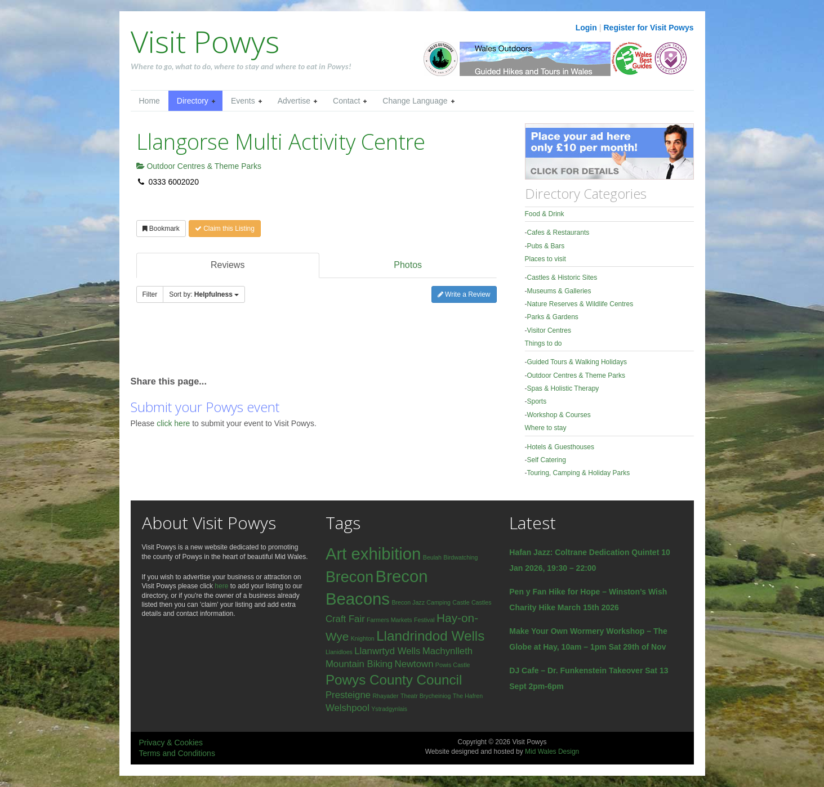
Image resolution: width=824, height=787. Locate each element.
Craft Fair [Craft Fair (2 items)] (345, 619)
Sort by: (204, 294)
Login (586, 27)
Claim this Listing (225, 228)
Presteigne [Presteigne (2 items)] (348, 695)
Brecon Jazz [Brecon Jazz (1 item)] (408, 602)
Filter (150, 294)
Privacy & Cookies (171, 742)
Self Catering (546, 460)
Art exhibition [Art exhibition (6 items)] (373, 553)
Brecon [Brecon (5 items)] (349, 577)
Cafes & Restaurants (558, 232)
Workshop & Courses (559, 415)
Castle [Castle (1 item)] (460, 602)
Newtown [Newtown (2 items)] (414, 664)
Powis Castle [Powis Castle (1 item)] (452, 664)
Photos (408, 265)
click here (174, 423)
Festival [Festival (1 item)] (424, 619)
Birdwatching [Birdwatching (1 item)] (460, 557)
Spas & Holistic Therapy (563, 388)
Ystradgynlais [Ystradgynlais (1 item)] (389, 708)
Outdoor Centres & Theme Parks (199, 166)
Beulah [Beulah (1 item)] (432, 557)
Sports (537, 401)
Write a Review (464, 294)
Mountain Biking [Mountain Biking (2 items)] (359, 664)
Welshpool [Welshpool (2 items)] (347, 708)
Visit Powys (205, 41)
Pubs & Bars (546, 246)
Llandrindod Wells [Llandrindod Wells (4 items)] (430, 635)
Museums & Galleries (559, 291)
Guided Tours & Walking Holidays (577, 362)
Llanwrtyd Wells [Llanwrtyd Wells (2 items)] (387, 651)
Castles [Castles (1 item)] (481, 602)
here (221, 586)
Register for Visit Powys (648, 27)
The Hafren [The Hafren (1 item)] (468, 695)
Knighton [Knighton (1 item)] (363, 638)
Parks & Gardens (552, 317)
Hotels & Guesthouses (560, 447)
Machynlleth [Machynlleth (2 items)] (447, 651)
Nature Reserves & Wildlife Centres (580, 304)
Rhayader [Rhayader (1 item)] (385, 695)
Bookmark (161, 228)
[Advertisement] (262, 344)
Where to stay (546, 428)
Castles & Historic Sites (562, 277)
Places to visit (545, 259)
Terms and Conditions (177, 753)
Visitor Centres (549, 330)
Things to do (543, 343)
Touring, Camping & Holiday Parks (578, 473)
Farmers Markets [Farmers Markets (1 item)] (389, 619)
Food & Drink (544, 214)
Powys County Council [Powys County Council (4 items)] (394, 679)
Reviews (227, 265)
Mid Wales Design (552, 751)
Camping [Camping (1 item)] (438, 602)
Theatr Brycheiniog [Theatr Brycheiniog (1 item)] (425, 695)
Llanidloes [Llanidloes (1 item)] (339, 652)
